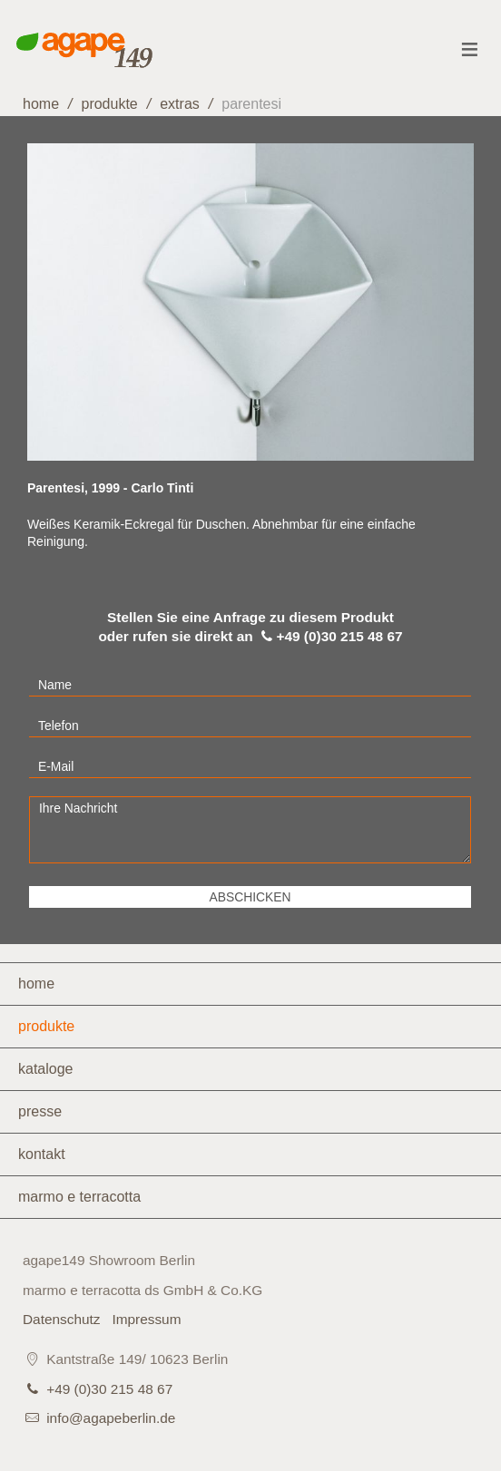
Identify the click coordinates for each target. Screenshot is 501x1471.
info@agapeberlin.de (110, 1418)
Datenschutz (62, 1319)
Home (36, 983)
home (41, 104)
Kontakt (41, 1154)
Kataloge (46, 1068)
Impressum (146, 1319)
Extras (180, 104)
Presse (40, 1111)
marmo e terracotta (79, 1196)
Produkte (109, 104)
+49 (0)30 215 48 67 (109, 1389)
